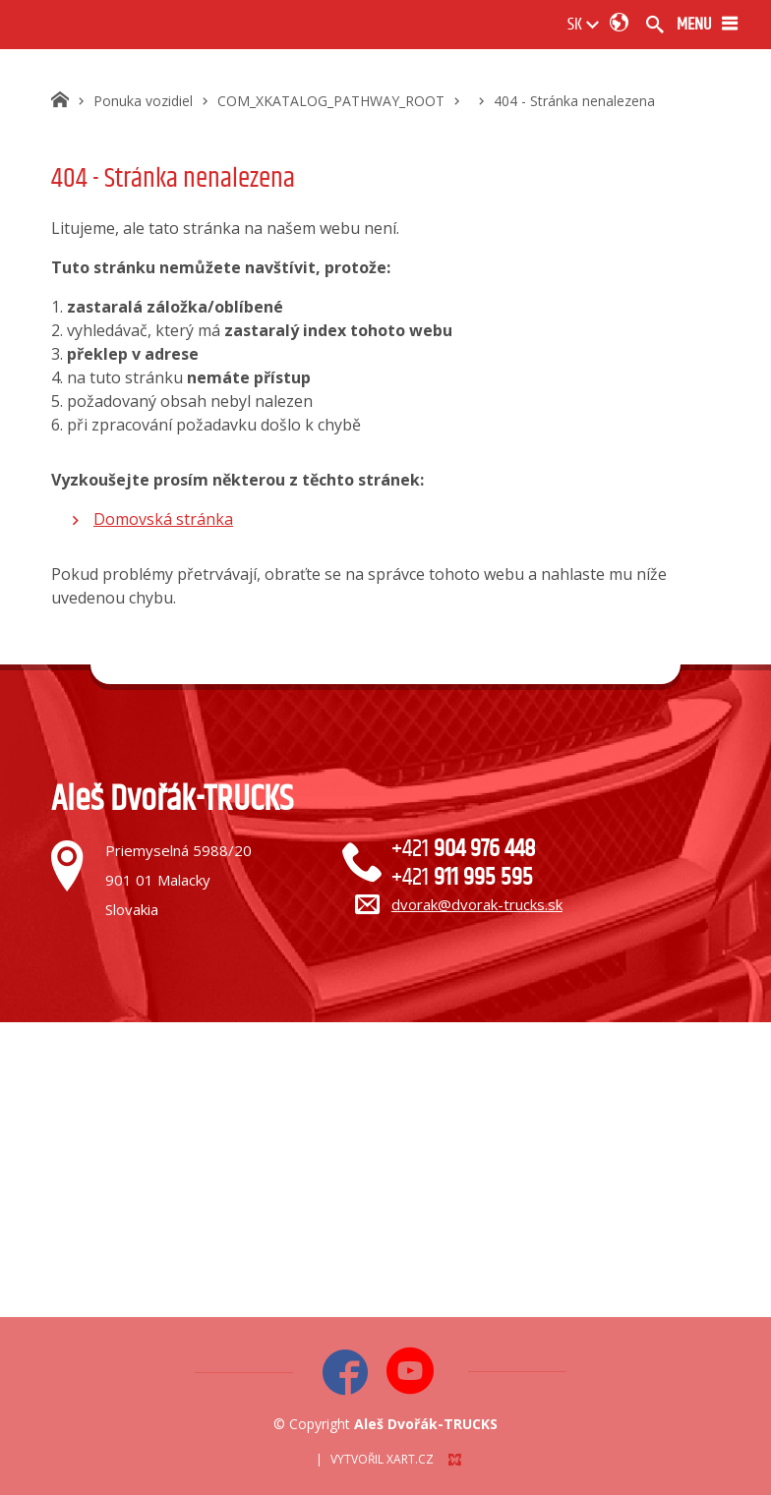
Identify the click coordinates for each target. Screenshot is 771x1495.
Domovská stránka (163, 519)
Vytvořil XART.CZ (382, 1459)
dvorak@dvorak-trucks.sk (477, 904)
